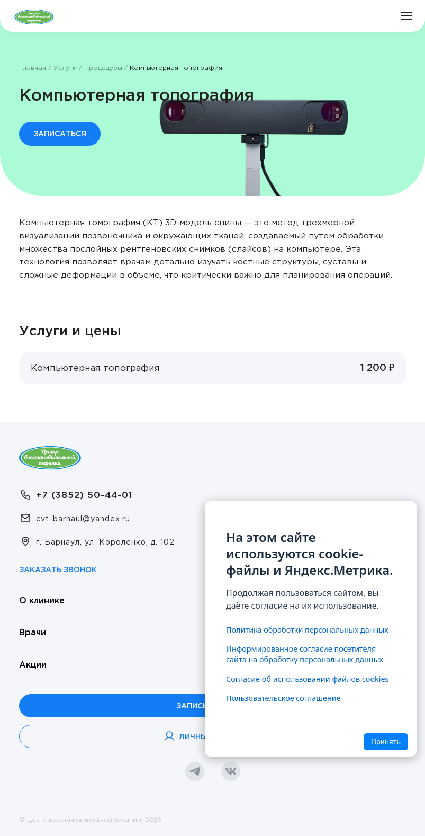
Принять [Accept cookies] (386, 741)
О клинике (42, 601)
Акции (33, 665)
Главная (32, 68)
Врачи (32, 633)
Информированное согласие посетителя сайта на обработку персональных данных (304, 654)
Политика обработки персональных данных (307, 630)
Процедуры (103, 68)
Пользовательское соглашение (283, 698)
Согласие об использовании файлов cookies (307, 679)
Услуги (65, 68)
